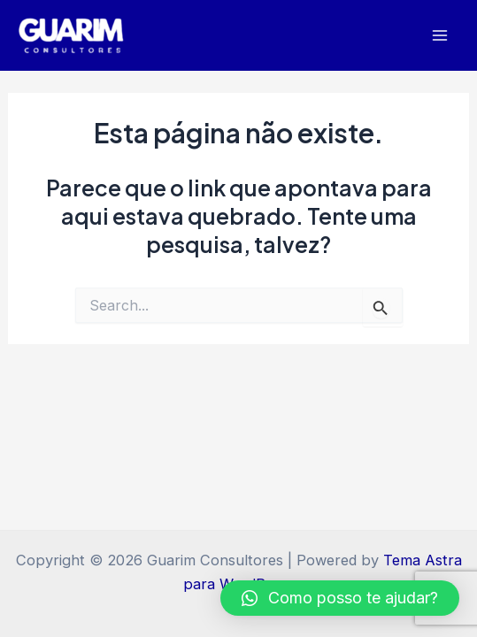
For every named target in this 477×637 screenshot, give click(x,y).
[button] (339, 598)
